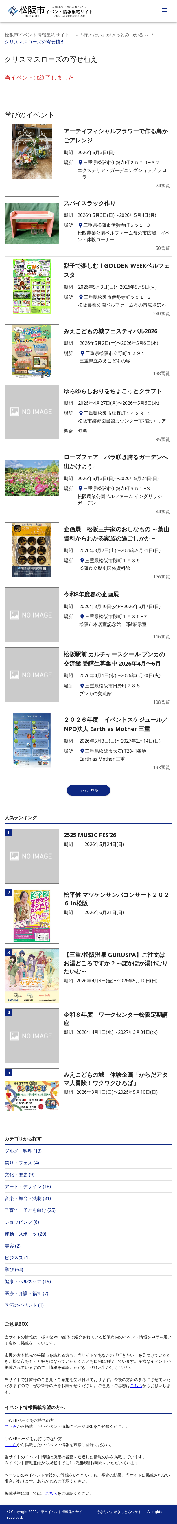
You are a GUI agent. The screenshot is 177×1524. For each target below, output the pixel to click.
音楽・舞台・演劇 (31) (28, 1198)
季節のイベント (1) (24, 1305)
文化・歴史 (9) (19, 1174)
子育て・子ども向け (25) (30, 1210)
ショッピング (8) (22, 1222)
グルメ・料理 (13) (23, 1151)
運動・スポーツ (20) (25, 1234)
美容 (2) (13, 1246)
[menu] (164, 11)
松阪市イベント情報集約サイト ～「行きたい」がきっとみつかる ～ (77, 35)
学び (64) (14, 1269)
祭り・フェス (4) (22, 1163)
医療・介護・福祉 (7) (26, 1293)
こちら (136, 1385)
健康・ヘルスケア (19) (28, 1281)
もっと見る (88, 790)
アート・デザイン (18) (28, 1186)
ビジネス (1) (17, 1257)
